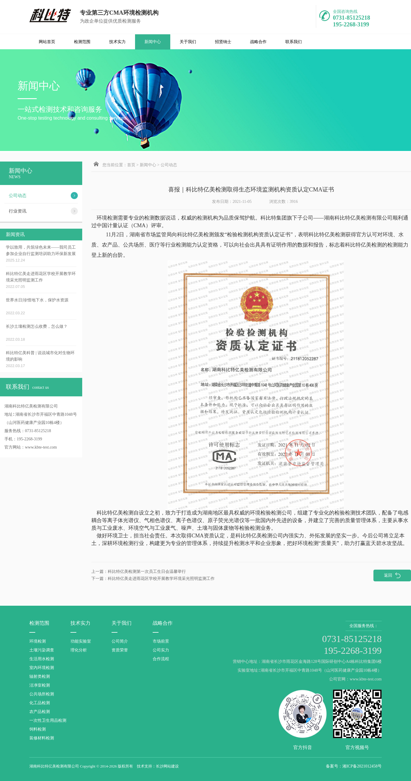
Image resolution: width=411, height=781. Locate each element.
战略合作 (258, 42)
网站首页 (47, 42)
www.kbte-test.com (41, 447)
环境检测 (37, 641)
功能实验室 (80, 641)
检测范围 (82, 42)
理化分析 (78, 650)
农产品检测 (39, 711)
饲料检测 (37, 729)
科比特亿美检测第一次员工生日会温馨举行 (138, 571)
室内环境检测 (41, 667)
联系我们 (293, 42)
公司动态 (169, 165)
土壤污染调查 (41, 650)
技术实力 (117, 42)
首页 (131, 165)
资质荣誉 (120, 650)
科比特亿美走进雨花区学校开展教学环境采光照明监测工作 (153, 578)
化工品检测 (39, 703)
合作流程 (161, 659)
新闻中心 (152, 42)
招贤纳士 (223, 42)
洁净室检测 (39, 685)
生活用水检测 (41, 659)
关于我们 (188, 42)
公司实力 (161, 650)
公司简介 (120, 641)
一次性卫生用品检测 (47, 720)
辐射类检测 (39, 676)
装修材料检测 (41, 738)
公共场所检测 (41, 694)
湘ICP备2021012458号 (362, 766)
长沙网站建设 (167, 766)
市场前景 (161, 641)
